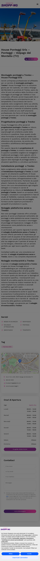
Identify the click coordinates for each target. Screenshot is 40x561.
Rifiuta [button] (10, 553)
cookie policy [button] (4, 541)
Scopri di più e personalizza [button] (19, 557)
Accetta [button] (29, 553)
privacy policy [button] (27, 535)
